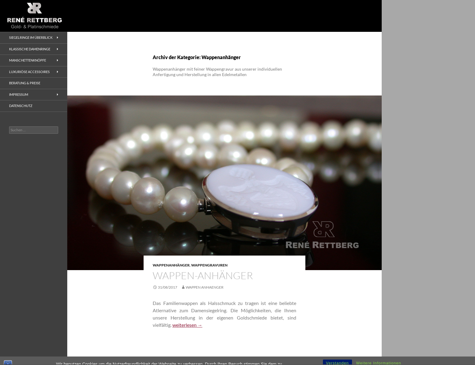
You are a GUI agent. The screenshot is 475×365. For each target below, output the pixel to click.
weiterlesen (187, 325)
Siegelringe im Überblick (30, 37)
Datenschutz (20, 106)
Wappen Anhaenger (205, 287)
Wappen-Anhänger (203, 275)
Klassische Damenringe (29, 49)
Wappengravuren (209, 265)
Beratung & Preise (24, 83)
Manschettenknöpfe (27, 60)
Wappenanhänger (171, 265)
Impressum (18, 94)
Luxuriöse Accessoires (29, 72)
